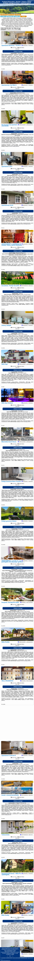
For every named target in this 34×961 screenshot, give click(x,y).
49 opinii (22, 190)
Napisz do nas (30, 957)
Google (3, 949)
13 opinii (24, 101)
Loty (3, 16)
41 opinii (28, 535)
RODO (12, 954)
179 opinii (25, 320)
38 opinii (22, 232)
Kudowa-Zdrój (29, 32)
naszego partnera (7, 68)
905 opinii (23, 449)
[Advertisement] (17, 787)
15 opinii (21, 918)
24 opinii (22, 364)
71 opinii (24, 491)
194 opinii (21, 406)
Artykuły (23, 16)
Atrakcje (16, 16)
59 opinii (24, 667)
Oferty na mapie (11, 14)
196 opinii (23, 753)
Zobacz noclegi (18, 55)
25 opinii (23, 831)
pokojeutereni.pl (31, 0)
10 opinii (24, 578)
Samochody (10, 16)
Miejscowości (18, 14)
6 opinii (28, 58)
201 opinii (21, 710)
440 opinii (20, 277)
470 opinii (20, 623)
